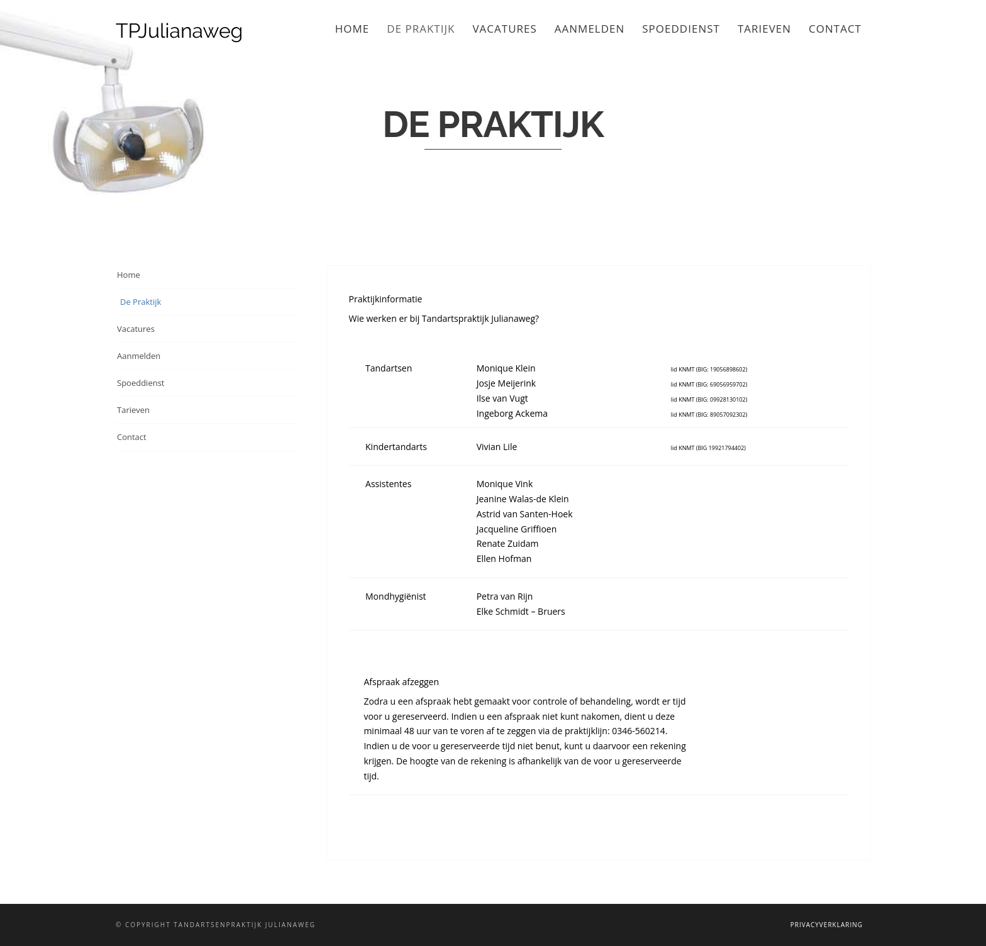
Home (352, 28)
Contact (835, 28)
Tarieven (764, 28)
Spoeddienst (681, 28)
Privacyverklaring (826, 924)
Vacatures (504, 28)
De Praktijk (421, 28)
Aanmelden (590, 28)
